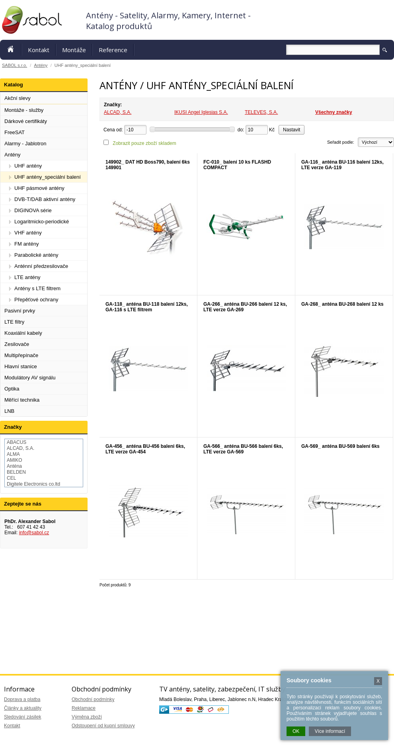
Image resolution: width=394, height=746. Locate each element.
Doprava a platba (22, 699)
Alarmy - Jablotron (25, 143)
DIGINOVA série (33, 210)
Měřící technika (21, 400)
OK (296, 731)
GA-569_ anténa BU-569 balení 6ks (340, 446)
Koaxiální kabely (23, 333)
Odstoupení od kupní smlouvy (103, 725)
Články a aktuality (22, 708)
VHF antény (28, 233)
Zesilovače (16, 344)
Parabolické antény (36, 255)
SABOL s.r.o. (14, 65)
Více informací (330, 731)
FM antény (26, 244)
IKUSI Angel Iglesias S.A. (201, 112)
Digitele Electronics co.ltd (33, 484)
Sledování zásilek (22, 717)
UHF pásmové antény (39, 188)
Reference (113, 50)
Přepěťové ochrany (36, 300)
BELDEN (16, 472)
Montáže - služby (23, 110)
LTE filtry (14, 322)
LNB (9, 411)
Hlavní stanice (20, 366)
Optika (12, 389)
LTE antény (27, 277)
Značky (13, 427)
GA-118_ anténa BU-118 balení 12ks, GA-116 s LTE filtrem (146, 306)
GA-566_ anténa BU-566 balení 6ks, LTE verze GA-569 (243, 449)
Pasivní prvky (19, 311)
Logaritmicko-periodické (41, 222)
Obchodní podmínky (93, 699)
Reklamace (84, 708)
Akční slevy (17, 98)
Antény (40, 65)
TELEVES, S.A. (261, 112)
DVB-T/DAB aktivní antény (44, 199)
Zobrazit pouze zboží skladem (144, 143)
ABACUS (16, 442)
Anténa (14, 466)
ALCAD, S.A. (117, 112)
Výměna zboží (87, 717)
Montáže (74, 50)
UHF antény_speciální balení (47, 177)
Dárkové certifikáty (25, 121)
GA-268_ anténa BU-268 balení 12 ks (342, 304)
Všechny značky (333, 112)
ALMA (13, 454)
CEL (11, 478)
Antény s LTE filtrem (37, 288)
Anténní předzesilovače (41, 266)
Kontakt (38, 50)
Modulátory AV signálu (29, 378)
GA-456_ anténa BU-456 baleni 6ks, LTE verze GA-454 (145, 449)
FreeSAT (14, 132)
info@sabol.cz (34, 532)
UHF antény (28, 166)
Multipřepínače (21, 355)
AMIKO (14, 460)
